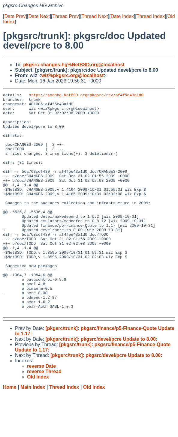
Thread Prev (66, 16)
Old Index (94, 431)
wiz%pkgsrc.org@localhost (72, 75)
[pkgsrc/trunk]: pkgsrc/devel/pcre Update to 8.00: (101, 383)
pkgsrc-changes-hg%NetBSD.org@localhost (73, 64)
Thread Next (94, 16)
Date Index (122, 16)
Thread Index (151, 16)
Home (9, 431)
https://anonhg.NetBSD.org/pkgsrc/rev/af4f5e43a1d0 (86, 95)
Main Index (32, 431)
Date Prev (15, 16)
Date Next (39, 16)
